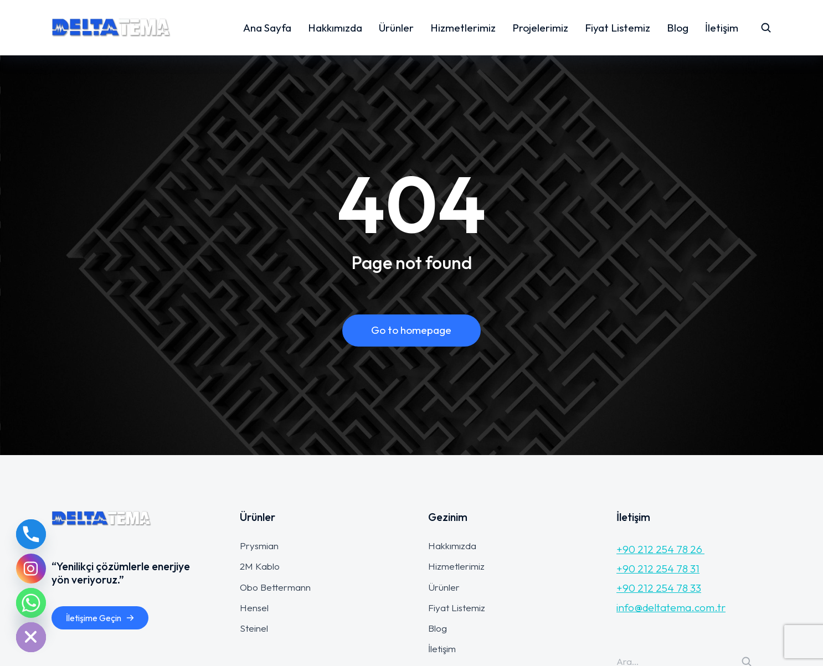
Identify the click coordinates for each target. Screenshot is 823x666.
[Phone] (31, 534)
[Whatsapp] (31, 603)
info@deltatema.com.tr (671, 607)
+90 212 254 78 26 (660, 549)
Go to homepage (412, 330)
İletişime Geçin (100, 617)
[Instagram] (31, 569)
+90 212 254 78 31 (657, 568)
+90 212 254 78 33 (658, 588)
